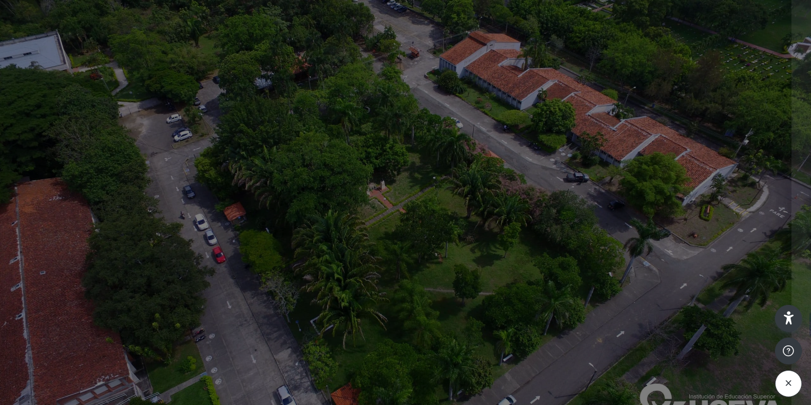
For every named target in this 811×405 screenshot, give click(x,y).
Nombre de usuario (629, 181)
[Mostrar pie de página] (788, 351)
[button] (788, 318)
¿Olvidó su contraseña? (753, 292)
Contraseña (615, 237)
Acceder (692, 324)
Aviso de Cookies (692, 395)
